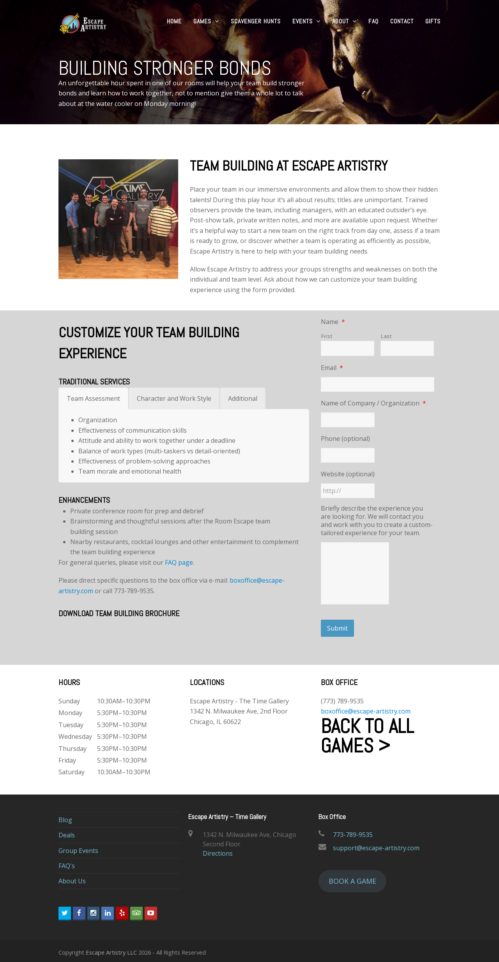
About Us (72, 878)
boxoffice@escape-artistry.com (366, 708)
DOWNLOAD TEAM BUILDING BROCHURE (118, 613)
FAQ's (66, 863)
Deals (66, 832)
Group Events (78, 847)
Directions (218, 850)
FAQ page (179, 562)
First (326, 336)
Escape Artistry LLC (111, 949)
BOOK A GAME (352, 878)
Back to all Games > (367, 733)
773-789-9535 (353, 831)
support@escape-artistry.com (376, 844)
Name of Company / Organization (373, 403)
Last (386, 336)
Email (332, 368)
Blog (65, 816)
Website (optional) (348, 474)
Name (333, 322)
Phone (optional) (345, 439)
